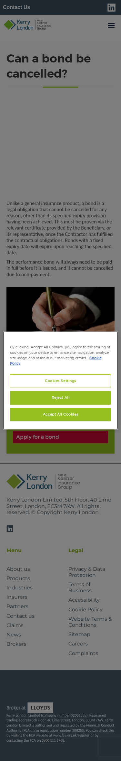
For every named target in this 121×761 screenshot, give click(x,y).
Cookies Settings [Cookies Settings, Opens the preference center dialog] (60, 381)
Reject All (61, 397)
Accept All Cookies (60, 414)
